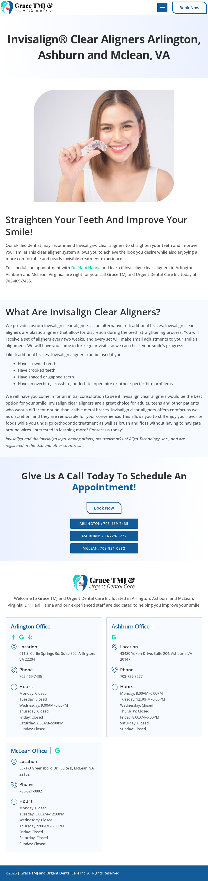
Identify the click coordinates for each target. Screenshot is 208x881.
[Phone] (14, 670)
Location (29, 647)
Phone (27, 670)
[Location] (14, 647)
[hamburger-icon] (162, 7)
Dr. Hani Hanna (86, 267)
